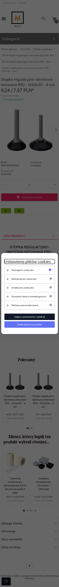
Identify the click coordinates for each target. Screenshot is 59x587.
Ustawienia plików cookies (27, 261)
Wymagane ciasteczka (22, 270)
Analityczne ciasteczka (22, 287)
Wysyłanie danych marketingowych (28, 296)
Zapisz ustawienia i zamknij (29, 316)
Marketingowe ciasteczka (23, 279)
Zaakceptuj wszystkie (29, 324)
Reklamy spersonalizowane (24, 305)
